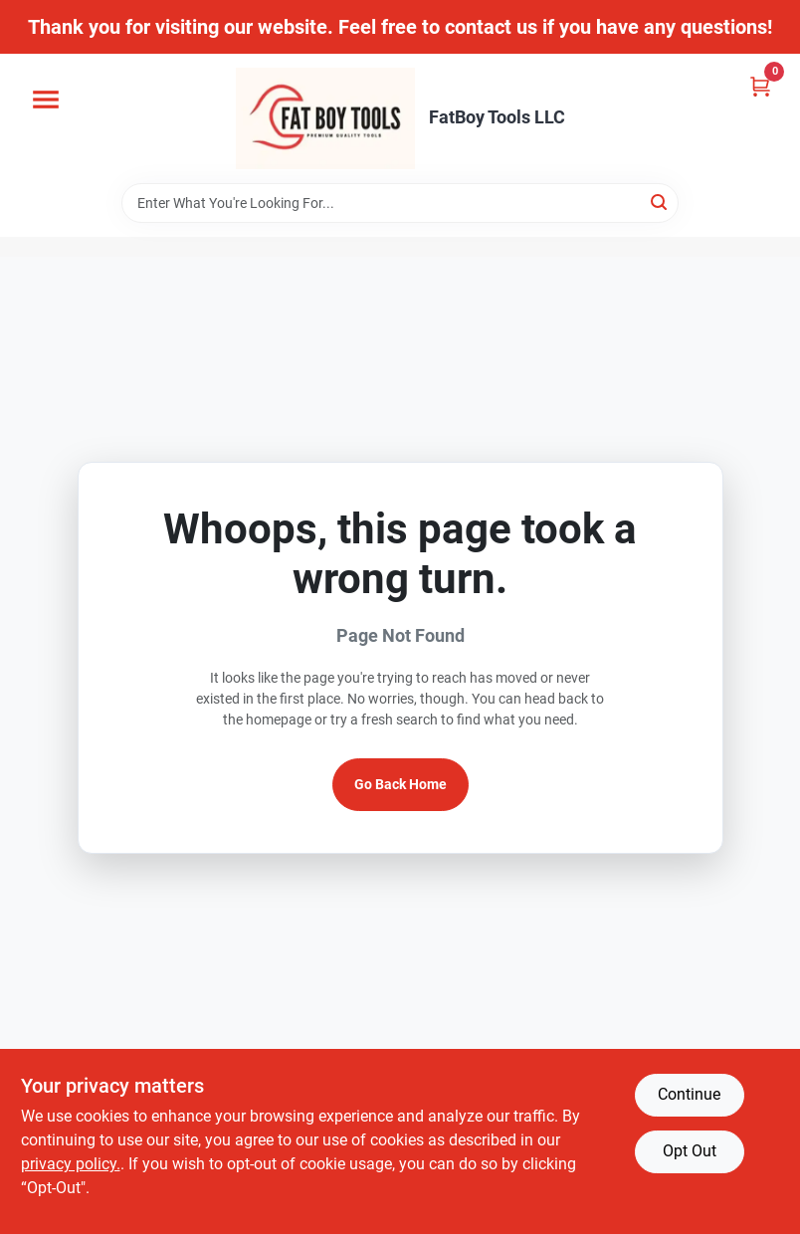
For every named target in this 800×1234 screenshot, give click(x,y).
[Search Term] (400, 203)
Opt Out (689, 1150)
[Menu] (46, 99)
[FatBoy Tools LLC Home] (325, 118)
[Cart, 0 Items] (760, 86)
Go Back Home (400, 784)
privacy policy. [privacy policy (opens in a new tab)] (70, 1163)
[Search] (660, 201)
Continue (689, 1094)
